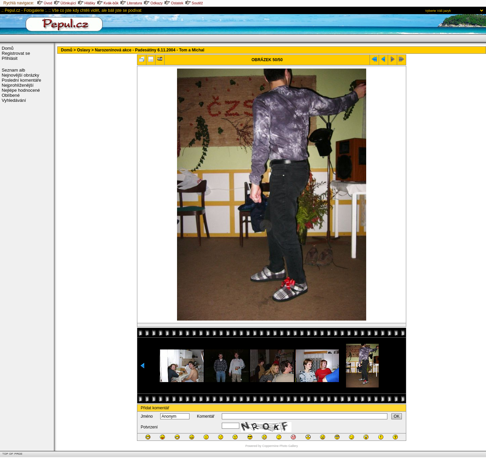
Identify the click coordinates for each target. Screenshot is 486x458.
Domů (7, 48)
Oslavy (83, 50)
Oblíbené (11, 95)
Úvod (44, 3)
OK (397, 416)
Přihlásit (10, 58)
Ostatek (174, 3)
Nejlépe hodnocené (21, 90)
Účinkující (65, 3)
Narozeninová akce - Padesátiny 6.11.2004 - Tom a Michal (149, 50)
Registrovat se (16, 53)
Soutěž (194, 3)
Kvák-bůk (107, 3)
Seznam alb (13, 70)
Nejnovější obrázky (20, 75)
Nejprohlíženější (18, 85)
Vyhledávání (14, 100)
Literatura (131, 3)
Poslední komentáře (21, 80)
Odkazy (153, 3)
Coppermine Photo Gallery (280, 446)
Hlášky (86, 3)
